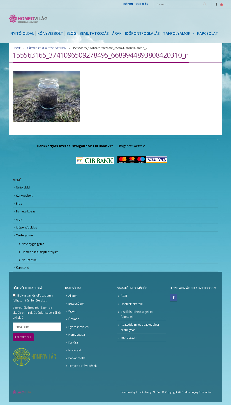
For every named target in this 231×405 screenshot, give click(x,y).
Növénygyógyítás (33, 246)
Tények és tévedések (82, 369)
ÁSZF (124, 299)
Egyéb (72, 314)
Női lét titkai (29, 262)
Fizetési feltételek (132, 306)
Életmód (73, 322)
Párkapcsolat (76, 361)
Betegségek (76, 306)
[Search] (205, 4)
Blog (71, 33)
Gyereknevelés (78, 330)
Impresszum (129, 341)
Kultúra (73, 345)
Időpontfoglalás (135, 4)
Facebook (173, 300)
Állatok (72, 299)
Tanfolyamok (176, 33)
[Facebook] (216, 4)
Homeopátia (76, 338)
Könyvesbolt (50, 33)
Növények (75, 353)
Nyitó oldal (22, 33)
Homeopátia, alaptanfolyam (41, 254)
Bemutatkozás (94, 33)
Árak (117, 33)
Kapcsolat (207, 33)
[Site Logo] (28, 18)
